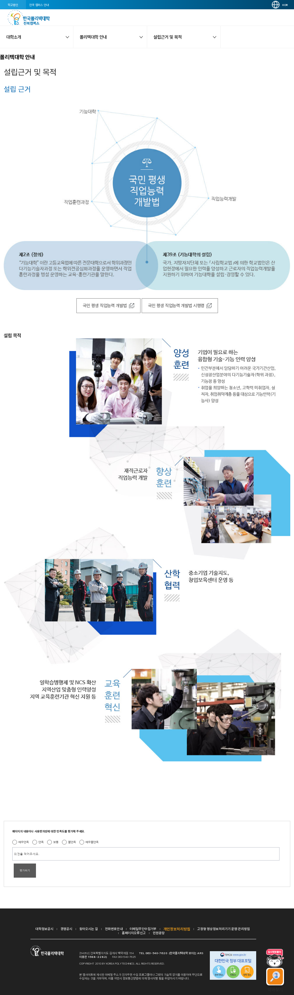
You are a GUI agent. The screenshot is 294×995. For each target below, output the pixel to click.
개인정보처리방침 (176, 929)
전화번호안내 (114, 929)
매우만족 (24, 842)
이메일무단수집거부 (143, 929)
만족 (41, 842)
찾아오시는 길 (88, 929)
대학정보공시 (44, 929)
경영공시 (66, 929)
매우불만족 (92, 842)
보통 (56, 842)
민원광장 (159, 933)
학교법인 (13, 5)
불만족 (72, 842)
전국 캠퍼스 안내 (39, 5)
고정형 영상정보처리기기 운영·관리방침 (223, 929)
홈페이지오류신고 (134, 933)
